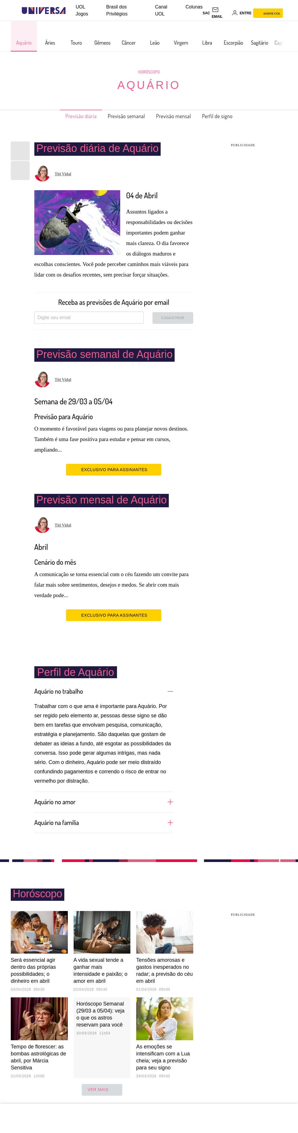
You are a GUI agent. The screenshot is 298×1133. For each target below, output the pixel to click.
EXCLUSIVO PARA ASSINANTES (113, 469)
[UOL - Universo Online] (70, 10)
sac (206, 13)
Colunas (194, 6)
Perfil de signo (227, 116)
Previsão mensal (177, 116)
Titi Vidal (63, 174)
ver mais (102, 1089)
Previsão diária (71, 116)
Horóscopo (149, 71)
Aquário (148, 85)
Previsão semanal (123, 116)
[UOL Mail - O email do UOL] (221, 13)
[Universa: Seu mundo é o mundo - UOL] (43, 10)
